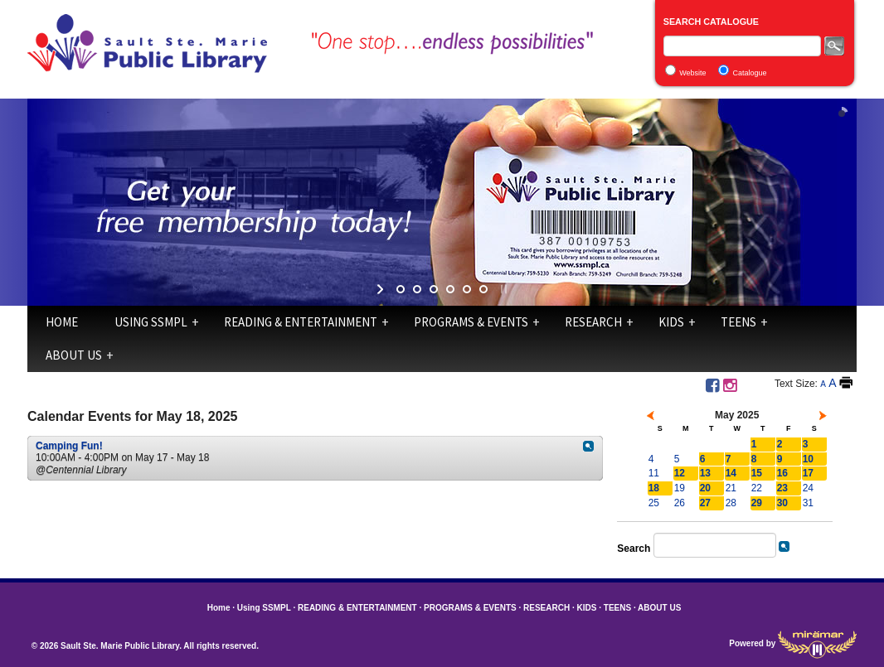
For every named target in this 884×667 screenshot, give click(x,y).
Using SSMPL (150, 322)
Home (62, 322)
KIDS (671, 322)
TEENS (738, 322)
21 (731, 488)
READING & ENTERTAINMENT (300, 322)
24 (808, 488)
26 (679, 503)
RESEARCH (593, 322)
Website (692, 73)
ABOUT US (74, 355)
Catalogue (750, 73)
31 (808, 503)
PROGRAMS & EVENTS (471, 322)
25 (653, 503)
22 (756, 488)
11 (653, 473)
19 (679, 488)
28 (731, 503)
